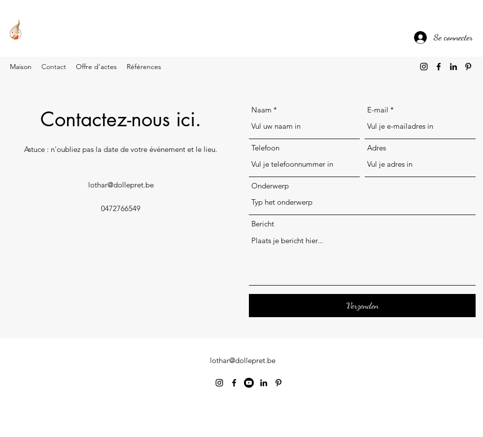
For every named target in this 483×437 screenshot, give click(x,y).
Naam (261, 109)
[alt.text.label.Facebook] (439, 67)
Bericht (262, 223)
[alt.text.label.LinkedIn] (453, 67)
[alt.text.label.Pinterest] (468, 67)
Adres (376, 147)
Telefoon (265, 147)
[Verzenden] (362, 305)
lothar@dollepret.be (121, 184)
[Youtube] (249, 383)
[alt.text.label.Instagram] (424, 67)
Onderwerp (270, 185)
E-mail (377, 109)
